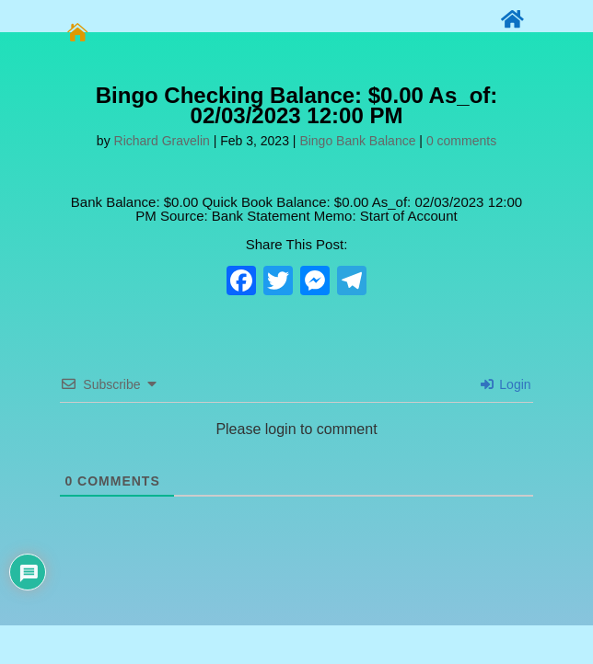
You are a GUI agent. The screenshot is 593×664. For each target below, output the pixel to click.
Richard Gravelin (162, 140)
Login (505, 384)
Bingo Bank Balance (357, 140)
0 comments (461, 140)
